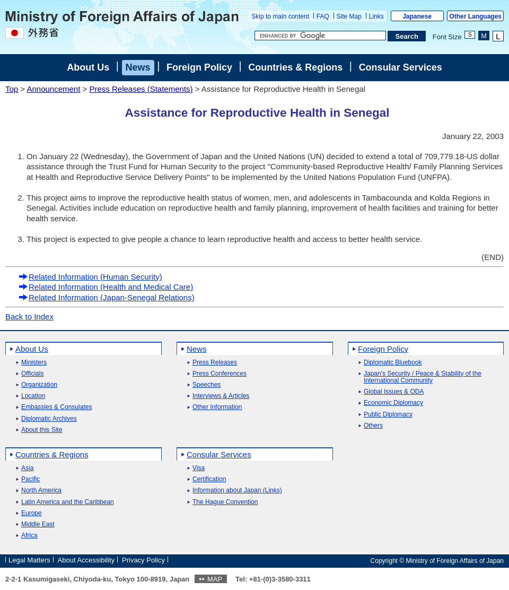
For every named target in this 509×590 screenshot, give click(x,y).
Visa (198, 468)
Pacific (30, 479)
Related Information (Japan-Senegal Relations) (107, 297)
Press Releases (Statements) (140, 88)
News (138, 67)
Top (11, 88)
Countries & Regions (295, 67)
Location (33, 396)
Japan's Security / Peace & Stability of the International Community (422, 377)
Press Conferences (219, 373)
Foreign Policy (199, 67)
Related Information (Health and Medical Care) (106, 286)
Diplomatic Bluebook (393, 362)
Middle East (38, 524)
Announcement (53, 88)
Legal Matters (29, 560)
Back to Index (29, 316)
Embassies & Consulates (56, 407)
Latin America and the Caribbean (67, 502)
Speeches (206, 384)
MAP (214, 579)
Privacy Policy (143, 560)
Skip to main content (280, 16)
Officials (32, 373)
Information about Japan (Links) (237, 490)
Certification (209, 479)
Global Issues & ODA (394, 391)
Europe (31, 513)
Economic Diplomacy (393, 403)
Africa (29, 535)
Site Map (349, 16)
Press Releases (214, 362)
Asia (27, 468)
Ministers (34, 362)
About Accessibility (86, 560)
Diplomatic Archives (49, 418)
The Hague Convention (225, 502)
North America (41, 490)
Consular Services (400, 67)
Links (376, 16)
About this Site (41, 430)
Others (373, 425)
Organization (39, 384)
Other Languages (475, 16)
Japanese (417, 16)
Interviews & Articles (220, 396)
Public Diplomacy (388, 414)
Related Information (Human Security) (90, 276)
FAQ (323, 16)
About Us (88, 67)
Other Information (217, 407)
